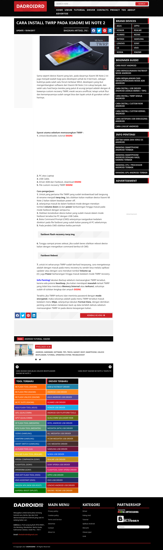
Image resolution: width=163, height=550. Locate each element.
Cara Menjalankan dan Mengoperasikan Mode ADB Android (130, 80)
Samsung (139, 39)
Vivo (136, 47)
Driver (91, 10)
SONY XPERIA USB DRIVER (58, 464)
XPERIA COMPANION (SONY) (27, 459)
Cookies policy (53, 515)
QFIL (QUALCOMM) (23, 412)
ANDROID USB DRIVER (57, 392)
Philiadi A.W (43, 346)
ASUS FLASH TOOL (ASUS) (26, 407)
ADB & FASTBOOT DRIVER (58, 387)
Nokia (120, 52)
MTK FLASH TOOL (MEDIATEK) (28, 428)
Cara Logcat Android (127, 126)
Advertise (62, 13)
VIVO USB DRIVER (55, 480)
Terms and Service (55, 519)
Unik (84, 536)
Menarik (86, 528)
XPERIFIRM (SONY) (23, 470)
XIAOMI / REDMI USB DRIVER (59, 490)
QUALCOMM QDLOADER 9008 (60, 418)
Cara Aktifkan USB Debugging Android (131, 120)
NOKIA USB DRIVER (55, 454)
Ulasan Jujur (87, 532)
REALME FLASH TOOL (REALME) (28, 454)
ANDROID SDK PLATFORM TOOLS (61, 412)
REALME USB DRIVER (56, 459)
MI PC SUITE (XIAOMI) (24, 402)
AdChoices (121, 527)
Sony (136, 43)
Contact (51, 528)
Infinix (120, 39)
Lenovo (121, 43)
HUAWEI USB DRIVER (56, 402)
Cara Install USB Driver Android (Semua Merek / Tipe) (131, 89)
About (131, 10)
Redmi (137, 34)
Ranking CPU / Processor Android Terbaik (129, 166)
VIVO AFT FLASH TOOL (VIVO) (27, 475)
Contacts (102, 10)
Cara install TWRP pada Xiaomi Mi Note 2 (60, 23)
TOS (124, 10)
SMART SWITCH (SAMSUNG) (27, 444)
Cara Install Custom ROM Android (129, 104)
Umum (68, 10)
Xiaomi (46, 339)
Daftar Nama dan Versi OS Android (129, 140)
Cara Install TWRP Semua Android (129, 97)
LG (118, 47)
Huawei (120, 34)
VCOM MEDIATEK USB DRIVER (60, 438)
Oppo (136, 26)
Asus (119, 26)
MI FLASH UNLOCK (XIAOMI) (27, 397)
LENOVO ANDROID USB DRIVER (61, 485)
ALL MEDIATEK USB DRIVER (59, 433)
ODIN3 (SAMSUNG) (23, 433)
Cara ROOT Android (126, 65)
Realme (138, 30)
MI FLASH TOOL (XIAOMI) (26, 387)
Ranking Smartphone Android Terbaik (127, 148)
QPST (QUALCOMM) (23, 418)
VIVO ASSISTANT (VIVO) (25, 480)
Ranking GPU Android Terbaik (132, 172)
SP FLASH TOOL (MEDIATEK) (27, 423)
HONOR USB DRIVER (56, 407)
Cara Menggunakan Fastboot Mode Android (131, 71)
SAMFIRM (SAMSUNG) (24, 438)
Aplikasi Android (89, 524)
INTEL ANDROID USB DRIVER (59, 423)
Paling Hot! (87, 515)
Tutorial (79, 10)
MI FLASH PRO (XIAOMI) (25, 392)
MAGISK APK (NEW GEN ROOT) (28, 485)
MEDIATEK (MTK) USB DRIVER (60, 428)
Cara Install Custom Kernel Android (131, 112)
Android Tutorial (33, 339)
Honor (120, 30)
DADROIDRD (30, 6)
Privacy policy (53, 511)
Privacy (115, 10)
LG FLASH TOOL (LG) (24, 449)
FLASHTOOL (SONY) (23, 464)
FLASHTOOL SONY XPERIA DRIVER (62, 470)
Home (59, 10)
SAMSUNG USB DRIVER (57, 449)
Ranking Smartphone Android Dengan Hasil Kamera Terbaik (128, 157)
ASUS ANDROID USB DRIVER (59, 397)
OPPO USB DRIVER (55, 475)
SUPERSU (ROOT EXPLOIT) (26, 490)
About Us (51, 532)
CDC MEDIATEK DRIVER (57, 444)
